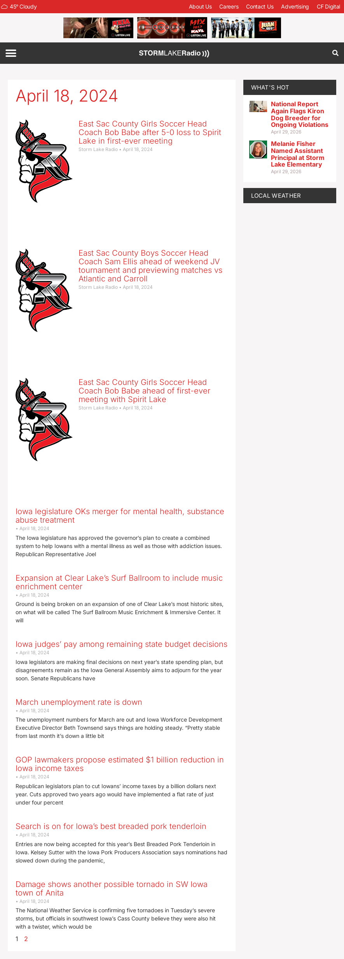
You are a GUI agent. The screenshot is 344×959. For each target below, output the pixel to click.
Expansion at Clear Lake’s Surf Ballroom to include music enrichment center (119, 582)
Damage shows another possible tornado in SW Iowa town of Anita (112, 889)
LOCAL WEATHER (276, 195)
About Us (200, 6)
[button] (10, 53)
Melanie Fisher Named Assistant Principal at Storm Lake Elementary (298, 154)
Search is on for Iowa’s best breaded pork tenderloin (111, 826)
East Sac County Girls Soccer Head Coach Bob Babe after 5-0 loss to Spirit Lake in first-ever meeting (150, 132)
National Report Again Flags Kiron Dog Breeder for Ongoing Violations (299, 114)
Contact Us (259, 6)
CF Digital (328, 6)
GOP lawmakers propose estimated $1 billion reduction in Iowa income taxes (120, 764)
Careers (228, 6)
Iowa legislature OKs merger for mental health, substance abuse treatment (120, 516)
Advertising (295, 6)
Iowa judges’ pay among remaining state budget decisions (121, 644)
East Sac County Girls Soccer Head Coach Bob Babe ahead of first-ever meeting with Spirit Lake (144, 391)
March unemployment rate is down (79, 702)
